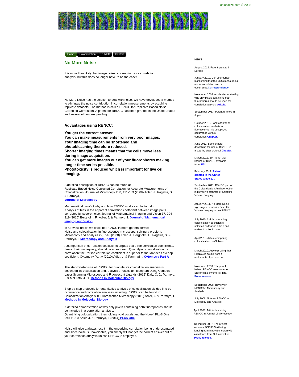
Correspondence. (218, 87)
